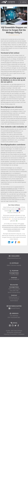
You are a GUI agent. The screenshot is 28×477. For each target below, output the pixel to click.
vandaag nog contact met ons (9, 197)
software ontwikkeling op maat (9, 188)
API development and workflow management (14, 227)
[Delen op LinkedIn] (9, 242)
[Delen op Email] (18, 242)
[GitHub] (12, 325)
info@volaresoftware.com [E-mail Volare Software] (14, 258)
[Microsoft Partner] (14, 308)
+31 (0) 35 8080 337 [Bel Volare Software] (14, 279)
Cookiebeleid (21, 334)
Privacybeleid (13, 334)
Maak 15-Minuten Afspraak (14, 265)
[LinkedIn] (10, 325)
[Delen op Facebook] (15, 242)
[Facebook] (18, 325)
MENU (23, 2)
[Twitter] (15, 325)
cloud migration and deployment (11, 229)
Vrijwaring (6, 334)
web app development (20, 225)
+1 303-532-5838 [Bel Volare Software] (14, 274)
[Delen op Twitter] (12, 242)
